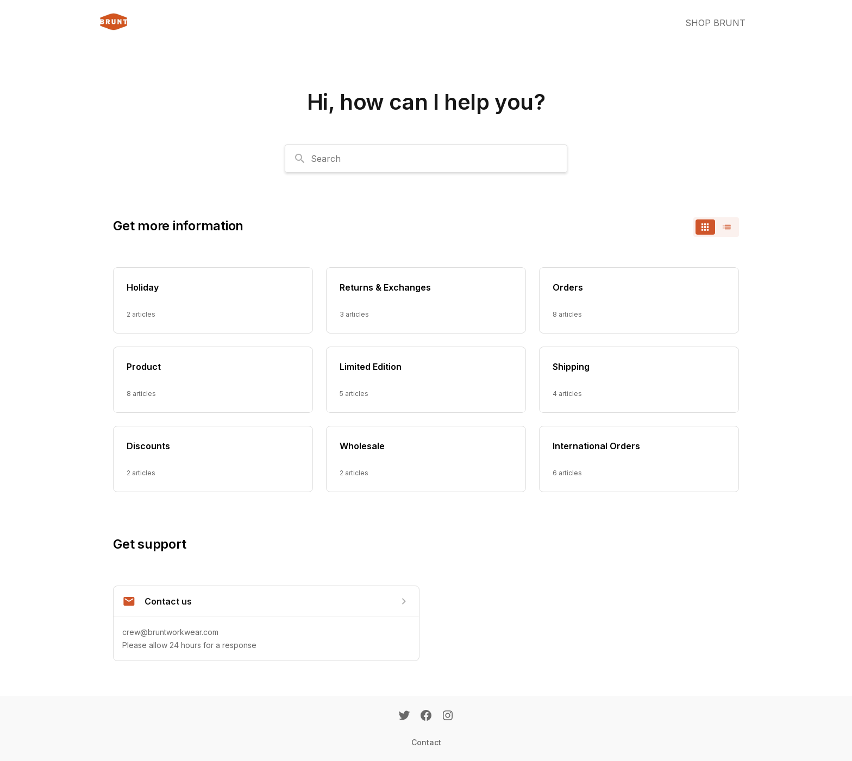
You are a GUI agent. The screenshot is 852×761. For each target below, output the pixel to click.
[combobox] (426, 158)
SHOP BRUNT (715, 22)
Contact (426, 742)
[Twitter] (404, 716)
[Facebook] (426, 716)
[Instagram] (447, 716)
